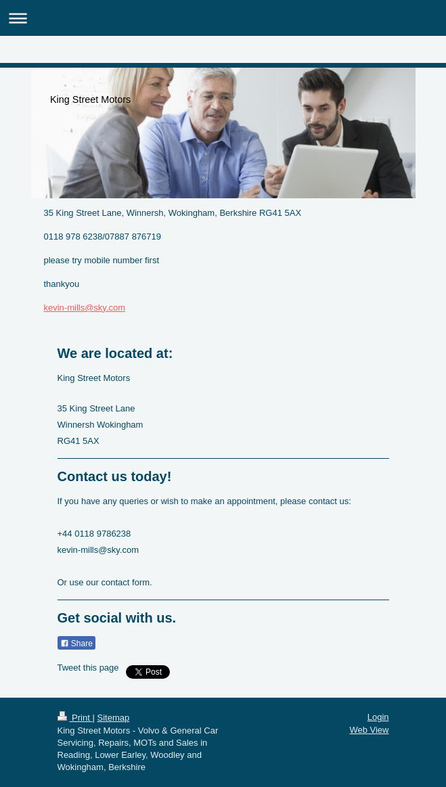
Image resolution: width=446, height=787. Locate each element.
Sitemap (113, 718)
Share (76, 643)
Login (378, 717)
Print (75, 718)
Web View (368, 730)
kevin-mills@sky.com (85, 307)
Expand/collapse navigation (223, 17)
